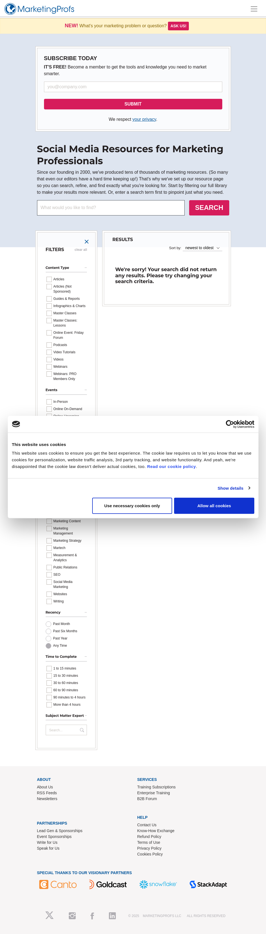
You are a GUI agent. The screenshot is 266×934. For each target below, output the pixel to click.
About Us (45, 787)
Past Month (61, 624)
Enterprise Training (153, 793)
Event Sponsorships (54, 836)
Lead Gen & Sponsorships (59, 830)
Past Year (60, 638)
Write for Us (47, 842)
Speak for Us (48, 848)
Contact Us (147, 825)
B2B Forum (147, 798)
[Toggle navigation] (254, 9)
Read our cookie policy (171, 466)
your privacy (144, 119)
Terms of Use (148, 842)
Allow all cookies (214, 505)
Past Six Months (65, 631)
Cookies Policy (150, 854)
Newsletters (47, 798)
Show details (230, 488)
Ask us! (178, 26)
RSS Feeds (47, 793)
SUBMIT (133, 104)
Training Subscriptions (156, 787)
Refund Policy (149, 836)
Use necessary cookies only (132, 505)
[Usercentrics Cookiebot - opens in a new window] (230, 424)
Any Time (60, 646)
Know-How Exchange (156, 830)
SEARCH (209, 207)
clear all (81, 250)
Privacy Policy (149, 848)
